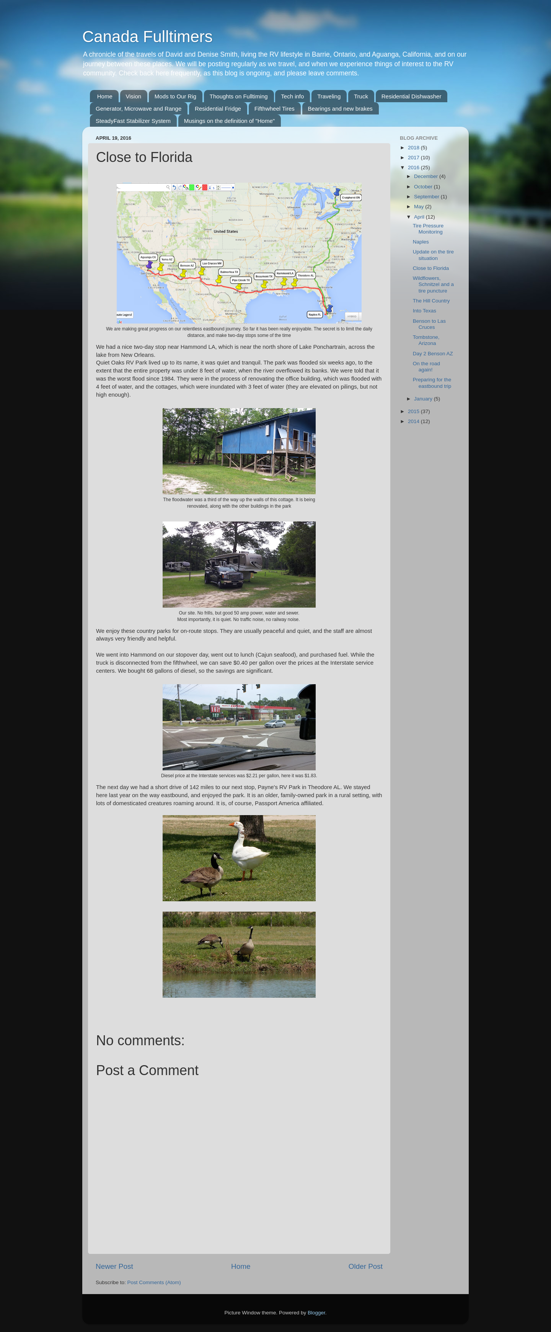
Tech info (292, 96)
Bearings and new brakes (340, 108)
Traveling (329, 96)
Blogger (316, 1313)
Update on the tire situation (433, 255)
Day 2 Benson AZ (433, 353)
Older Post (366, 1266)
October (424, 187)
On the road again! (426, 367)
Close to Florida (431, 268)
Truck (361, 96)
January (424, 399)
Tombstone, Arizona (426, 340)
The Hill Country (431, 301)
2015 (414, 411)
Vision (134, 96)
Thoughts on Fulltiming (239, 96)
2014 (414, 421)
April (420, 217)
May (419, 206)
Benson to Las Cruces (429, 324)
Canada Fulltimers (147, 37)
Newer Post (114, 1266)
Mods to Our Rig (175, 96)
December (426, 176)
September (427, 196)
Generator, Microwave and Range (138, 108)
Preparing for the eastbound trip (432, 383)
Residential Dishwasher (411, 96)
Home (104, 96)
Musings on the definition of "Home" (229, 121)
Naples (421, 242)
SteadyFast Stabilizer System (133, 121)
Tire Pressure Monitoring (428, 229)
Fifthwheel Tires (274, 108)
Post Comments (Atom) (154, 1282)
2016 (414, 167)
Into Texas (424, 311)
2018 (414, 147)
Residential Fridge (218, 108)
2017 (414, 157)
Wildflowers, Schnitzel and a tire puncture (433, 284)
